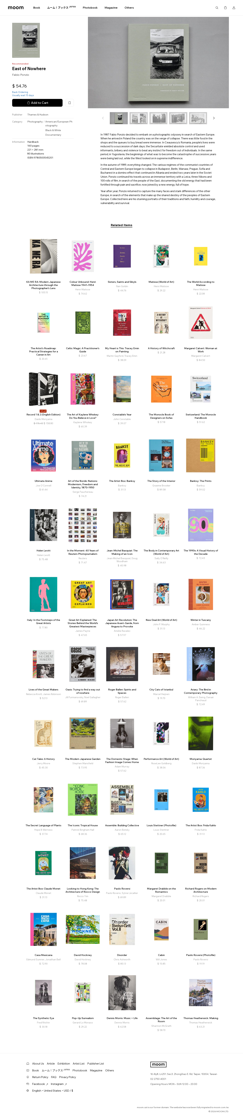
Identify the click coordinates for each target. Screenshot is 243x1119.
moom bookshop (16, 7)
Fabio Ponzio (20, 74)
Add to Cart (37, 103)
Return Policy (40, 1077)
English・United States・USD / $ (52, 1090)
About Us (38, 1063)
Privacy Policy (67, 1077)
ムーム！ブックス (61, 7)
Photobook (90, 7)
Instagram (59, 1084)
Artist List (79, 1063)
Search (216, 7)
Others (129, 7)
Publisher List (95, 1063)
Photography (35, 121)
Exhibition (64, 1063)
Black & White (53, 130)
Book (36, 7)
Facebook (40, 1084)
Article (51, 1063)
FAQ (53, 1077)
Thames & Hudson (37, 114)
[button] (214, 118)
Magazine (111, 7)
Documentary (53, 134)
